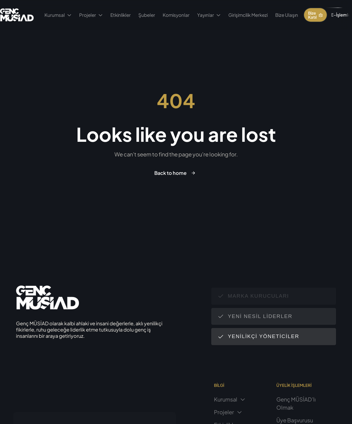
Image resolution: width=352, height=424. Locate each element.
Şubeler (146, 15)
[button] (315, 15)
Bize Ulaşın (286, 15)
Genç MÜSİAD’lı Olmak (296, 403)
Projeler (91, 15)
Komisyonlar (176, 15)
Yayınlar (209, 15)
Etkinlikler (120, 15)
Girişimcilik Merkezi (248, 15)
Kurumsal (58, 15)
